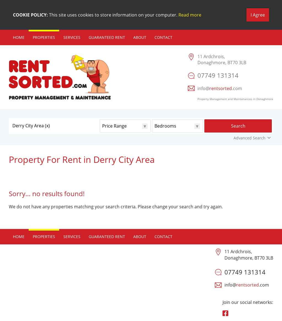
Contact (163, 37)
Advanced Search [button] (253, 138)
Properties (44, 37)
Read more (189, 15)
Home (19, 37)
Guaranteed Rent (107, 37)
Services (71, 37)
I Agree (258, 15)
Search (238, 126)
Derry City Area (31, 125)
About (139, 37)
